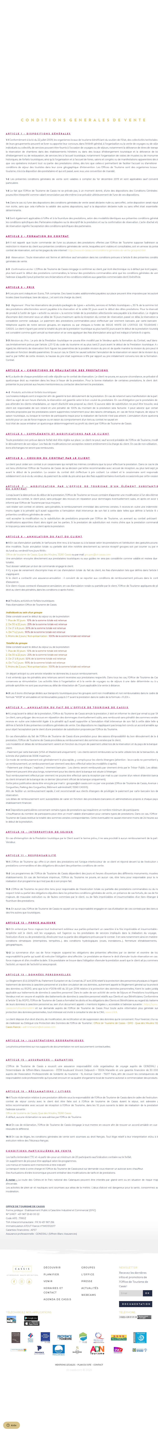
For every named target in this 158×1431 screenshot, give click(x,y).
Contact (98, 1365)
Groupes (88, 1267)
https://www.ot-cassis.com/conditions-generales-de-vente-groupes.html (107, 250)
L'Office (87, 1274)
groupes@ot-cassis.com (97, 554)
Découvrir (52, 1267)
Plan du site (84, 1365)
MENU (79, 11)
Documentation (136, 1304)
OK (147, 1293)
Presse (87, 1281)
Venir (48, 1281)
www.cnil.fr (111, 1012)
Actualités (90, 1288)
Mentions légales (65, 1365)
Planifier (51, 1274)
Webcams (88, 1295)
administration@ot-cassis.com (39, 1027)
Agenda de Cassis (57, 1299)
